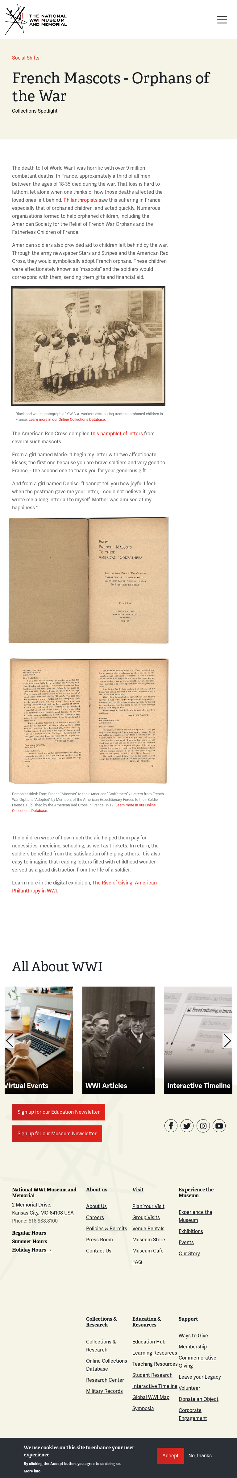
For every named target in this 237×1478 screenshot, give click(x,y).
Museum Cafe (148, 1251)
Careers (95, 1218)
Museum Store (148, 1240)
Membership (193, 1347)
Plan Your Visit (148, 1206)
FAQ (137, 1262)
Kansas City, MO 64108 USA (43, 1213)
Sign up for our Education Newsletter (59, 1112)
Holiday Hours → (32, 1250)
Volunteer (189, 1388)
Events (186, 1243)
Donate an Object (198, 1399)
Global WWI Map (150, 1397)
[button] (227, 1040)
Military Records (104, 1391)
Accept (170, 1456)
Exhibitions (191, 1231)
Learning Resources (154, 1353)
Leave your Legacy (200, 1377)
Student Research (152, 1375)
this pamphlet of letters (117, 434)
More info (32, 1471)
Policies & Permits (106, 1229)
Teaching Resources (155, 1364)
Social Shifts (26, 58)
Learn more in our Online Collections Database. (67, 419)
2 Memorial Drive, (31, 1205)
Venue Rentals (148, 1229)
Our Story (189, 1254)
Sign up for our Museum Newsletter (57, 1134)
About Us (96, 1206)
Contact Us (98, 1251)
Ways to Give (193, 1336)
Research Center (105, 1380)
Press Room (99, 1240)
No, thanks (200, 1456)
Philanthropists (81, 200)
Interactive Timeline (154, 1386)
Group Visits (146, 1218)
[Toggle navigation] (222, 19)
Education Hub (148, 1342)
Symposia (143, 1409)
